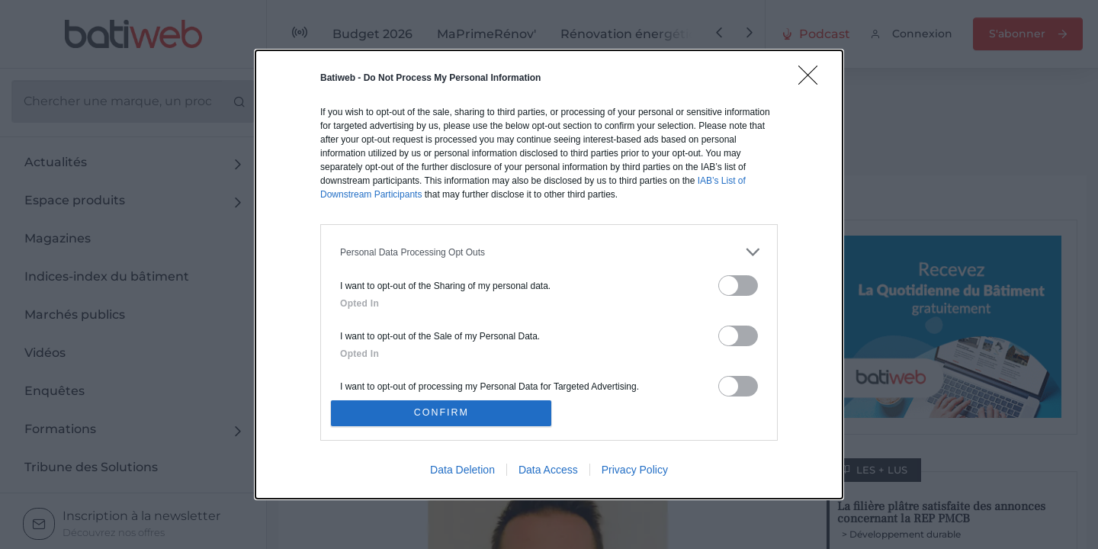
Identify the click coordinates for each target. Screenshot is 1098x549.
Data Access (548, 472)
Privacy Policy (635, 472)
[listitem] (549, 250)
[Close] (812, 77)
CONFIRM (444, 413)
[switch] (738, 283)
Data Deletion (462, 472)
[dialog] (549, 274)
